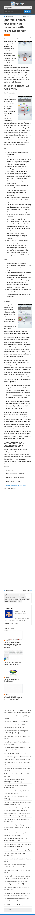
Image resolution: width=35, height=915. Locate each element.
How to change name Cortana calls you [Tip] (17, 850)
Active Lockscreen (13, 595)
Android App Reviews (10, 597)
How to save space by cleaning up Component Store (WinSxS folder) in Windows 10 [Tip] (17, 827)
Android (22, 595)
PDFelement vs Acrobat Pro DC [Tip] (15, 753)
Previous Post (10, 16)
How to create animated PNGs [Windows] (11, 680)
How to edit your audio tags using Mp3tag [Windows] (12, 663)
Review (6, 35)
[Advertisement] (18, 539)
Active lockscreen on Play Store (16, 485)
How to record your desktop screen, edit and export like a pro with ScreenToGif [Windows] (13, 645)
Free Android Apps (24, 599)
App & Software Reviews (11, 599)
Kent (6, 38)
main (20, 601)
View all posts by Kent (12, 623)
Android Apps (21, 597)
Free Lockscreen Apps (10, 601)
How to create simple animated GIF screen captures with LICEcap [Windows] (13, 697)
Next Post (26, 16)
